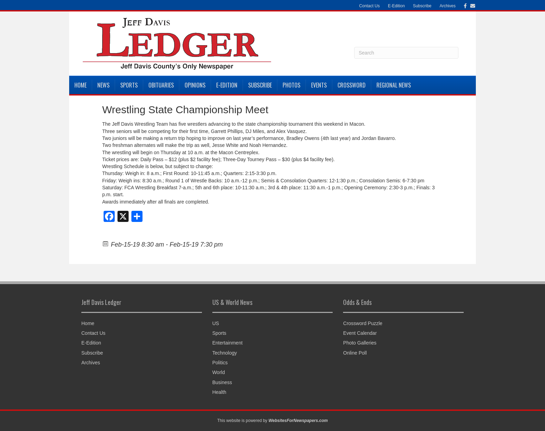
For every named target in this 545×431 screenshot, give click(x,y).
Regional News (393, 85)
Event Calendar (360, 333)
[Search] (406, 53)
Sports (129, 85)
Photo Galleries (359, 343)
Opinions (195, 85)
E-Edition (396, 5)
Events (319, 85)
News (103, 85)
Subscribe (422, 5)
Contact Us (369, 5)
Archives (448, 5)
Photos (291, 85)
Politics (220, 362)
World (218, 372)
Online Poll (355, 353)
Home (80, 85)
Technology (224, 353)
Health (219, 392)
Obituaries (161, 85)
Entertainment (227, 343)
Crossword (351, 85)
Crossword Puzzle (362, 323)
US (215, 323)
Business (222, 382)
